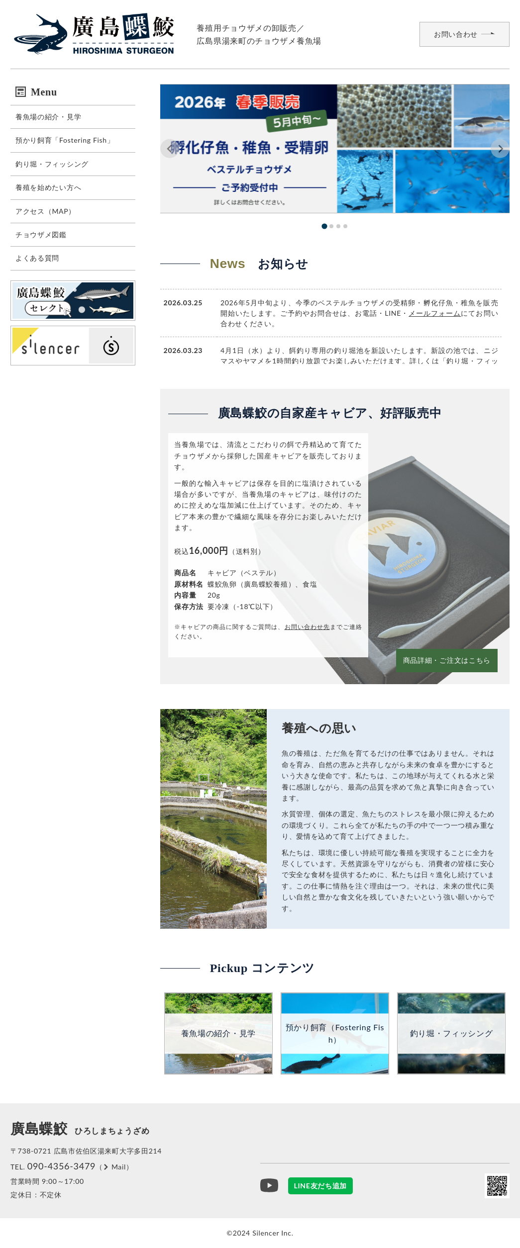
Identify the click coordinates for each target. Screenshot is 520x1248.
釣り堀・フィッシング (52, 164)
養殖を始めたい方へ (48, 187)
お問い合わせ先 (307, 626)
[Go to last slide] (169, 148)
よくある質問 (37, 258)
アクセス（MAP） (45, 211)
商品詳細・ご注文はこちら (447, 660)
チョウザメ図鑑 (41, 234)
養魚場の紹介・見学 (48, 116)
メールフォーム (435, 313)
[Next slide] (500, 148)
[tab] (324, 226)
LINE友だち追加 (320, 1185)
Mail (118, 1166)
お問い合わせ (456, 34)
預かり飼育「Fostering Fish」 (64, 140)
